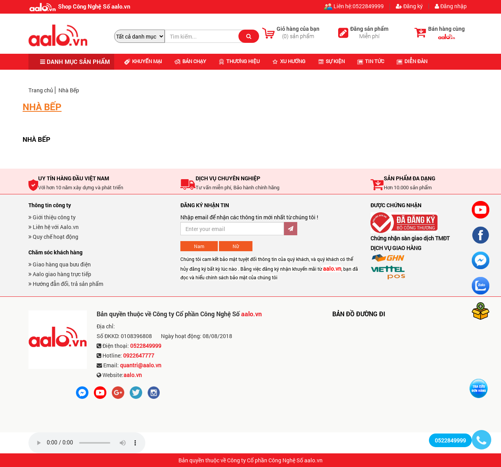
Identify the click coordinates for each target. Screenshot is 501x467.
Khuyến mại (143, 61)
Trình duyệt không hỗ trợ (86, 442)
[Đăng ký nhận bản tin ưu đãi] (232, 228)
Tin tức (370, 61)
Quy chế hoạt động (53, 236)
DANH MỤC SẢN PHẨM (75, 61)
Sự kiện (331, 61)
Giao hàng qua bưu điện (59, 264)
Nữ (236, 246)
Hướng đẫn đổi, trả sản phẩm (65, 283)
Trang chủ (40, 90)
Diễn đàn (412, 61)
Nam (199, 246)
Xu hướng (288, 61)
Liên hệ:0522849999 (354, 7)
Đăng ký (409, 6)
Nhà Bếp (68, 90)
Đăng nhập (451, 6)
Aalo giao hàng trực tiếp (59, 274)
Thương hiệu (239, 61)
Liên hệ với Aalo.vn (53, 227)
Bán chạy (190, 61)
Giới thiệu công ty (52, 217)
